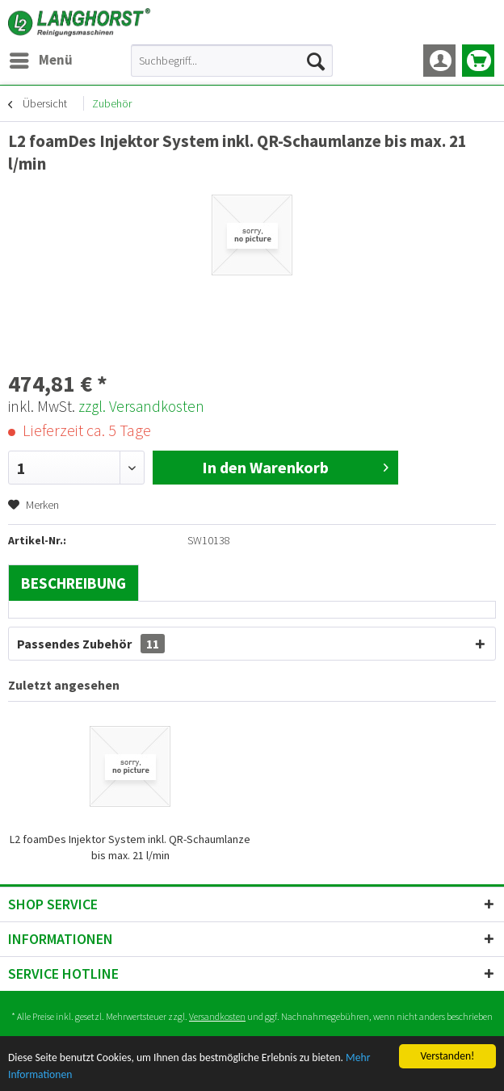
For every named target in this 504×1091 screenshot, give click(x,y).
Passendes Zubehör (91, 644)
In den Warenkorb (295, 466)
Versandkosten (217, 1016)
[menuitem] (40, 60)
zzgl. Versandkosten (141, 406)
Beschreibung (73, 583)
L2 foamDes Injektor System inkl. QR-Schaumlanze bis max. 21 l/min (130, 847)
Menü (41, 58)
